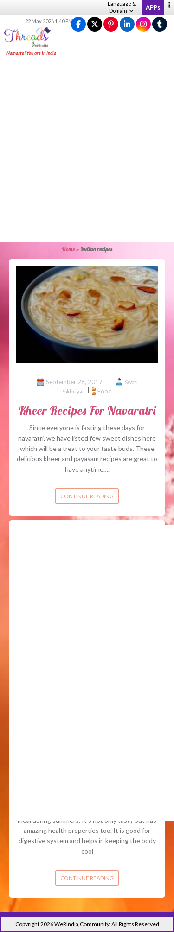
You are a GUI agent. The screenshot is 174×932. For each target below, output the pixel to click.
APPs (153, 7)
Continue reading (87, 496)
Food (104, 391)
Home (68, 249)
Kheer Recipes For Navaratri (87, 410)
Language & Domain (122, 6)
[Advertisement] (87, 150)
